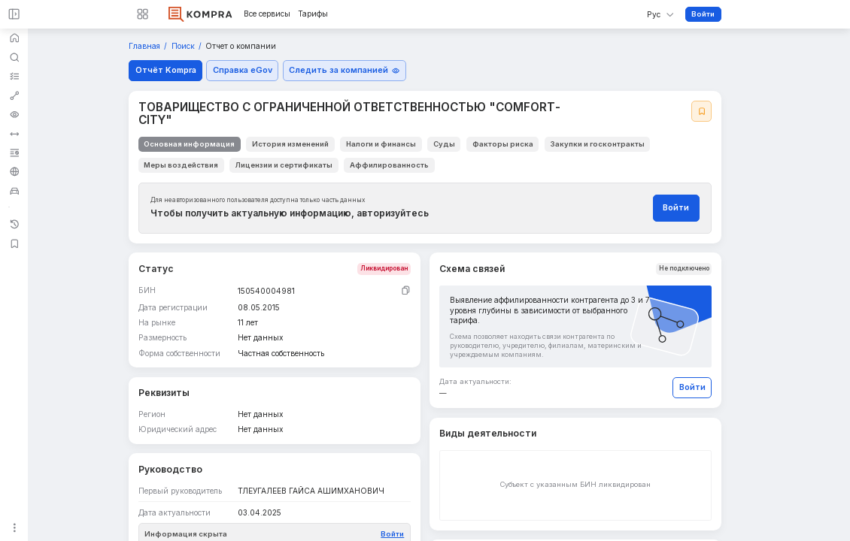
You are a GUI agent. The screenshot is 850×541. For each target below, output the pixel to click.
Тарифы (313, 14)
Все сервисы (267, 14)
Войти (703, 14)
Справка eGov (242, 70)
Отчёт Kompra (165, 70)
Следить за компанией (344, 70)
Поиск (184, 46)
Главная (145, 46)
